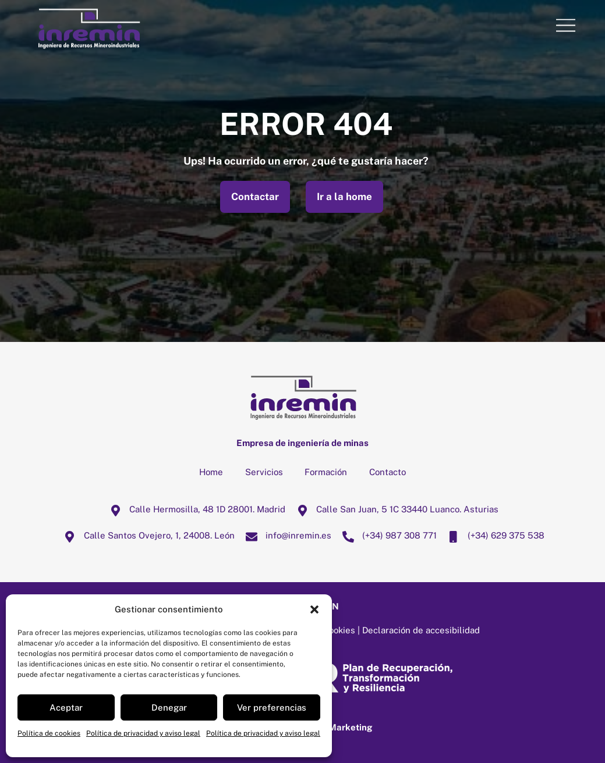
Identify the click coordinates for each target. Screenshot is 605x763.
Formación (326, 472)
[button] (314, 609)
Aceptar (66, 707)
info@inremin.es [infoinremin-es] (285, 535)
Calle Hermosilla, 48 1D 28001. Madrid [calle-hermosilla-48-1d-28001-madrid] (194, 509)
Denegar (169, 707)
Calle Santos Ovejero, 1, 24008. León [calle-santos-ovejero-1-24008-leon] (146, 535)
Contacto (387, 472)
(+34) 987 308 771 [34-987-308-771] (387, 535)
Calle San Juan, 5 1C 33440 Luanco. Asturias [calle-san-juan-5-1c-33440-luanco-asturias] (394, 509)
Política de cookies (48, 733)
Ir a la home (344, 196)
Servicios (264, 472)
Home (211, 472)
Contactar (255, 196)
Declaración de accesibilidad (421, 630)
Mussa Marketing (335, 727)
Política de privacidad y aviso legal (143, 733)
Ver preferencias (271, 707)
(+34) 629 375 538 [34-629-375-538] (493, 535)
